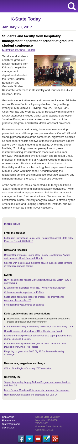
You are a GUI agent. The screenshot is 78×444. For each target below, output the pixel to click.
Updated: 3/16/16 (44, 429)
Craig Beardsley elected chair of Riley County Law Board (33, 331)
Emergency (8, 420)
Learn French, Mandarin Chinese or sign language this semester (36, 390)
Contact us (8, 417)
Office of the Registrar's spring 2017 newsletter (28, 368)
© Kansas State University (48, 426)
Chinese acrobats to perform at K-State (24, 292)
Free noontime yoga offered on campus (24, 304)
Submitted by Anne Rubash (18, 49)
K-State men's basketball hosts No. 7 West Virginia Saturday (35, 287)
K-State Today (25, 19)
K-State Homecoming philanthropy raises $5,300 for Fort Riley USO (38, 326)
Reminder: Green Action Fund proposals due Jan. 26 (31, 394)
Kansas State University (38, 6)
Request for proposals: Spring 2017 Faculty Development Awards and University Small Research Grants (37, 256)
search (72, 6)
